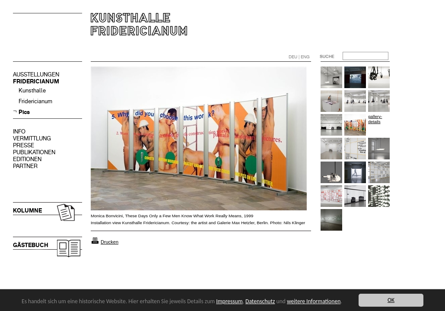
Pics (24, 112)
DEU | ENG (299, 56)
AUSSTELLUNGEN (36, 74)
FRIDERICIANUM (36, 81)
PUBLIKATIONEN (34, 152)
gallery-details (375, 119)
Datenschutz (260, 301)
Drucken (109, 241)
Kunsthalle (32, 90)
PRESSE (23, 145)
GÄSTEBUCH (30, 245)
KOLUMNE (27, 210)
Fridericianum (35, 101)
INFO (19, 131)
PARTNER (25, 166)
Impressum (229, 301)
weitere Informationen (313, 301)
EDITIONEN (27, 159)
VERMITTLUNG (32, 138)
